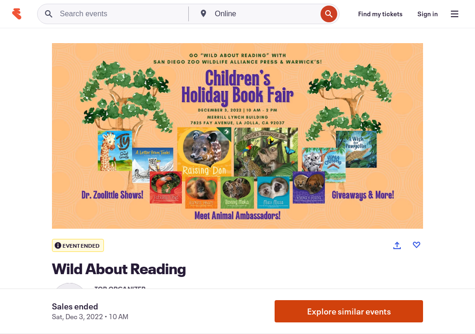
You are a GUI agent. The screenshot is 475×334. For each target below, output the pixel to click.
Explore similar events (349, 311)
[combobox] (265, 14)
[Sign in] (427, 14)
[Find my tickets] (380, 14)
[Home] (16, 13)
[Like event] (416, 244)
